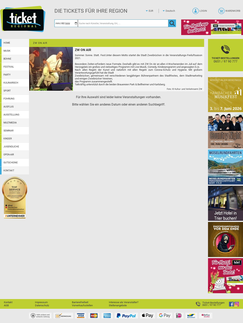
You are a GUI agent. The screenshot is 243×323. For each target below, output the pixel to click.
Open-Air (8, 154)
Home (6, 42)
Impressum (41, 302)
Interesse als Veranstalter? (123, 302)
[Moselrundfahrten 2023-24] (225, 166)
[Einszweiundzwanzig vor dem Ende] (225, 239)
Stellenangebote (118, 305)
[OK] (172, 23)
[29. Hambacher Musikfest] (225, 94)
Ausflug (8, 106)
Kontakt (8, 170)
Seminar (8, 130)
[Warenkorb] (229, 12)
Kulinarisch (10, 82)
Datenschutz (42, 305)
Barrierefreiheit (80, 302)
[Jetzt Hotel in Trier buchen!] (225, 203)
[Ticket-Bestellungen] (225, 58)
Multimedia (10, 122)
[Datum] (66, 23)
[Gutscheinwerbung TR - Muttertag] (225, 275)
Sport (7, 90)
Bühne (7, 58)
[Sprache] (171, 11)
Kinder (7, 138)
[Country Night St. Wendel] (225, 130)
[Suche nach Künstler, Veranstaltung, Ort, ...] (123, 23)
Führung (8, 98)
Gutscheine (10, 162)
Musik (6, 50)
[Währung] (154, 11)
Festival (8, 66)
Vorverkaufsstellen (82, 305)
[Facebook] (231, 305)
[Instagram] (236, 305)
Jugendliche (11, 146)
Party (6, 74)
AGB (6, 305)
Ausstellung (11, 114)
